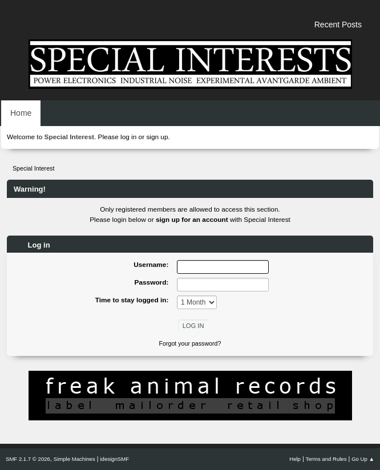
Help (295, 459)
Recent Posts (338, 24)
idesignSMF (114, 459)
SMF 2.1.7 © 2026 (28, 459)
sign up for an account (192, 220)
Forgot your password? (190, 343)
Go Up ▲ (362, 459)
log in (128, 137)
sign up (157, 137)
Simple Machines (74, 459)
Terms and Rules (326, 459)
